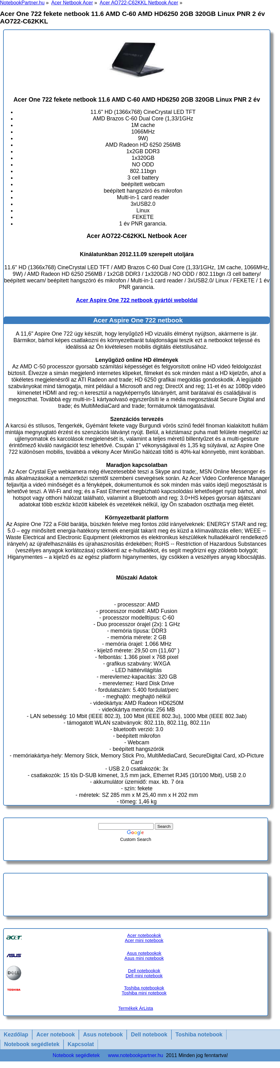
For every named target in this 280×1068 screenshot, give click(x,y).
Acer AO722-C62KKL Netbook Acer (138, 2)
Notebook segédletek (31, 1044)
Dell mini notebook (143, 975)
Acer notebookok (144, 935)
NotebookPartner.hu (22, 2)
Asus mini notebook (144, 958)
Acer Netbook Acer (72, 2)
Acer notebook (55, 1034)
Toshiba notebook (199, 1034)
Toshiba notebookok (144, 987)
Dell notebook (149, 1034)
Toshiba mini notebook (144, 992)
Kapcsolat (81, 1044)
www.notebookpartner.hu (135, 1055)
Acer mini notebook (144, 940)
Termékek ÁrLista (135, 1008)
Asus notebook (103, 1034)
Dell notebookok (144, 970)
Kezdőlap (16, 1034)
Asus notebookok (144, 953)
